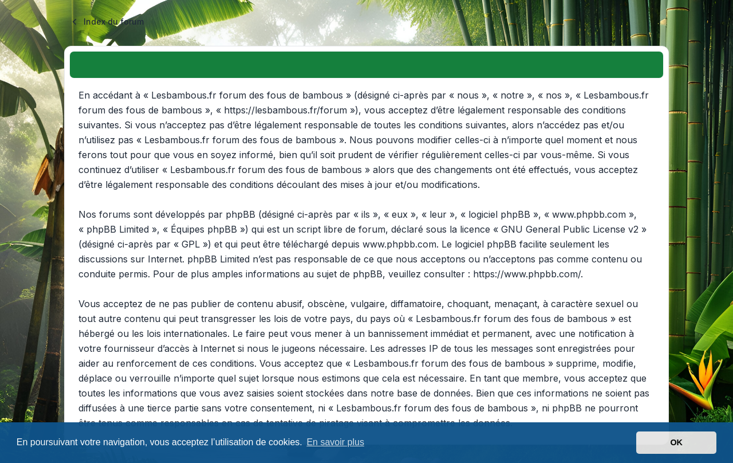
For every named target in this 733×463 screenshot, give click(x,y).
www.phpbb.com (399, 244)
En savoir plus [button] (335, 442)
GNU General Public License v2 (570, 229)
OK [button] (676, 442)
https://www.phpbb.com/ (527, 274)
